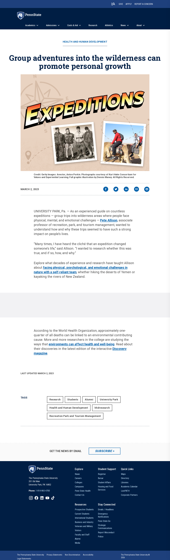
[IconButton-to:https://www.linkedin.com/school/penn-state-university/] (42, 498)
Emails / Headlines (106, 509)
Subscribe (103, 451)
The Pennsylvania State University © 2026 (135, 556)
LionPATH (125, 491)
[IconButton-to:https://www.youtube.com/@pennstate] (47, 498)
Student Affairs (104, 482)
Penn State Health (82, 491)
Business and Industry (84, 522)
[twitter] (115, 189)
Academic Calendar (129, 486)
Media (77, 543)
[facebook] (105, 189)
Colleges (78, 482)
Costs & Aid (72, 25)
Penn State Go (104, 521)
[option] (39, 490)
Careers (78, 478)
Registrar (102, 474)
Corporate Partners (129, 495)
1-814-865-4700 (43, 490)
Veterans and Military (84, 526)
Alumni (89, 399)
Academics (30, 25)
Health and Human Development (85, 41)
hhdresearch (102, 407)
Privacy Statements (54, 555)
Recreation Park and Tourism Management (75, 416)
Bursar (100, 478)
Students (72, 399)
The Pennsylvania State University (30, 555)
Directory (125, 478)
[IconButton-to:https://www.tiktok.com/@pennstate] (53, 498)
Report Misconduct (106, 532)
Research (93, 25)
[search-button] (113, 4)
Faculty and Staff (82, 534)
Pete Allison (108, 220)
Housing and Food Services (105, 488)
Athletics (109, 25)
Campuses (79, 486)
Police (100, 536)
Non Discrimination (72, 555)
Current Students (82, 513)
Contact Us (79, 495)
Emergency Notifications (103, 515)
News (123, 25)
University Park (109, 399)
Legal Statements (24, 559)
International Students (84, 518)
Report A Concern (143, 4)
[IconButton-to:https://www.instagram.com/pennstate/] (31, 498)
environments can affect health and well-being (81, 344)
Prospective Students (84, 509)
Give (121, 4)
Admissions (51, 25)
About (139, 25)
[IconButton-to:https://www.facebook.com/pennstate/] (36, 498)
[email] (136, 189)
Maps (123, 474)
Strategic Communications (105, 527)
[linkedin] (126, 189)
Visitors (78, 530)
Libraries (124, 482)
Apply (129, 4)
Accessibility (88, 555)
